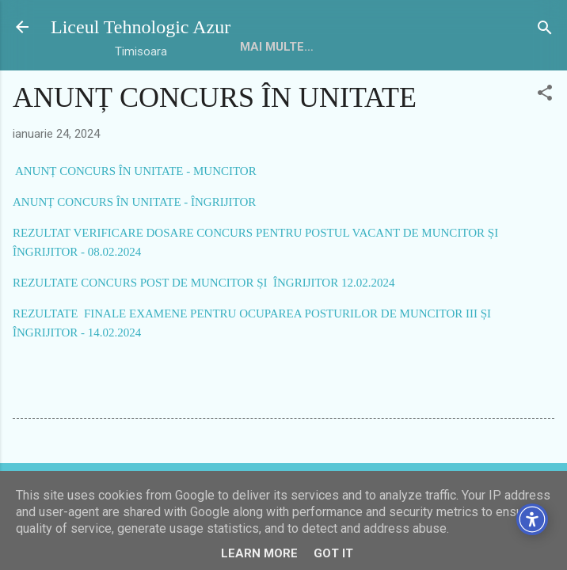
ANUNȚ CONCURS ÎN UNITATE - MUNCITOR (135, 171)
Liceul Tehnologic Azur (140, 27)
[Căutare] (544, 29)
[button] (544, 93)
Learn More (259, 553)
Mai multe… (425, 47)
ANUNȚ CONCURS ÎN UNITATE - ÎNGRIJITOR (134, 202)
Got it (333, 553)
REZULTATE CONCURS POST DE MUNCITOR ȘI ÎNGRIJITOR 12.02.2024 (203, 282)
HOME (257, 47)
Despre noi (332, 47)
